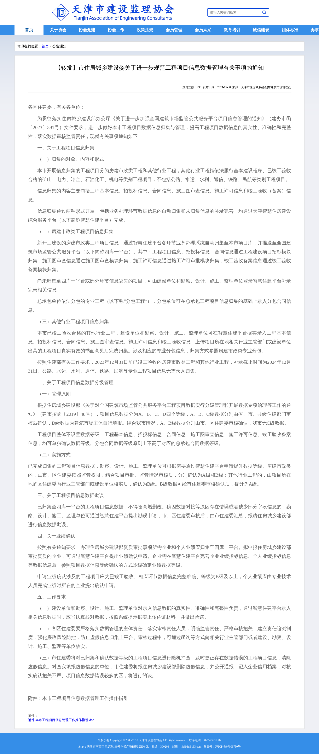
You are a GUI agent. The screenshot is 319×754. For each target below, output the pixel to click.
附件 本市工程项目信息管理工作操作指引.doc (61, 720)
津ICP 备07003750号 (228, 746)
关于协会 (58, 30)
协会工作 (116, 30)
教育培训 (232, 30)
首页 (29, 30)
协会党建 (87, 30)
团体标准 (290, 30)
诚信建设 (261, 30)
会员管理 (174, 30)
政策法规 (145, 30)
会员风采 (203, 30)
